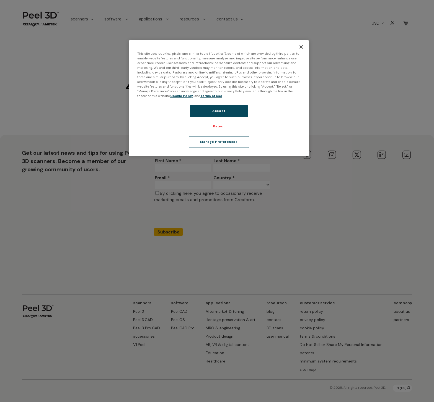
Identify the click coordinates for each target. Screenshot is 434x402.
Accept (218, 111)
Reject (219, 126)
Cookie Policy (181, 96)
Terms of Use (211, 96)
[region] (219, 98)
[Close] (301, 47)
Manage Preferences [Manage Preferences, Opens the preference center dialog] (218, 142)
